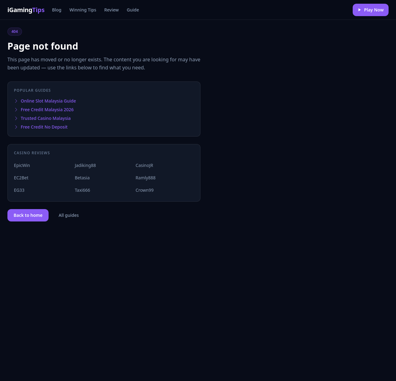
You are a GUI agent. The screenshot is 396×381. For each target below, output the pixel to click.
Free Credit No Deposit (40, 127)
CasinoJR (144, 165)
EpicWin (22, 165)
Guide (133, 10)
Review (111, 10)
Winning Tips (82, 10)
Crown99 (144, 190)
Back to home (28, 215)
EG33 (19, 190)
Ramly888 (145, 178)
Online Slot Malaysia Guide (45, 101)
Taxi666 (82, 190)
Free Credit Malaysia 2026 (44, 109)
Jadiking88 (85, 165)
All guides (68, 215)
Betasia (82, 178)
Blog (56, 10)
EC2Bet (21, 178)
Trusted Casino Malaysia (42, 118)
